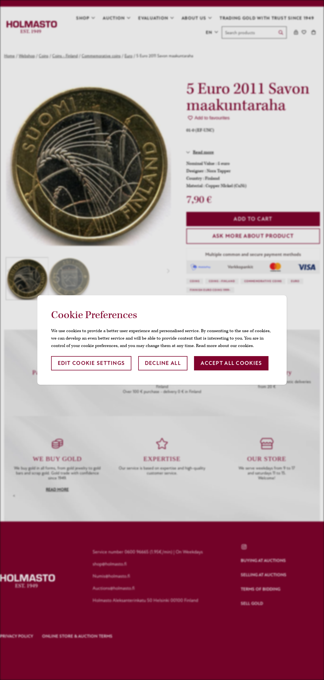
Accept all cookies (231, 363)
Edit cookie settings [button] (91, 363)
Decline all (163, 363)
